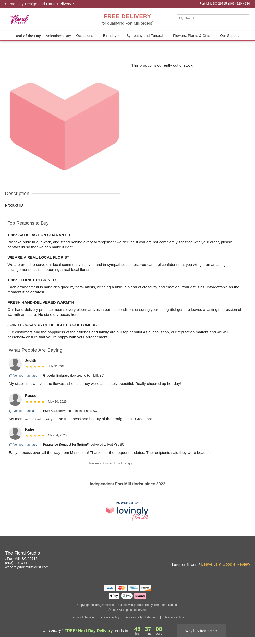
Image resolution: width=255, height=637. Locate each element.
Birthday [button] (112, 35)
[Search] (213, 18)
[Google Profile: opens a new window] (246, 554)
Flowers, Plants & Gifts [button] (194, 35)
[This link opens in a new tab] (128, 511)
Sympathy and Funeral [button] (147, 35)
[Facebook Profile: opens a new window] (235, 554)
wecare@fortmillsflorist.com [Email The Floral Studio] (27, 567)
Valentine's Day (58, 36)
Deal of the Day (28, 36)
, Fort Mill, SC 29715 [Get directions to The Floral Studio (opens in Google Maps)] (21, 558)
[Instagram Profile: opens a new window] (224, 554)
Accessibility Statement (141, 617)
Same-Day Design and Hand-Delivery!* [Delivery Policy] (39, 4)
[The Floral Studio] (42, 19)
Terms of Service (82, 617)
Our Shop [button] (230, 35)
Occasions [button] (87, 35)
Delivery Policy (174, 617)
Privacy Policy (109, 617)
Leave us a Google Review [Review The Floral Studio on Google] (225, 564)
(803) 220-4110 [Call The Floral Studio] (17, 563)
